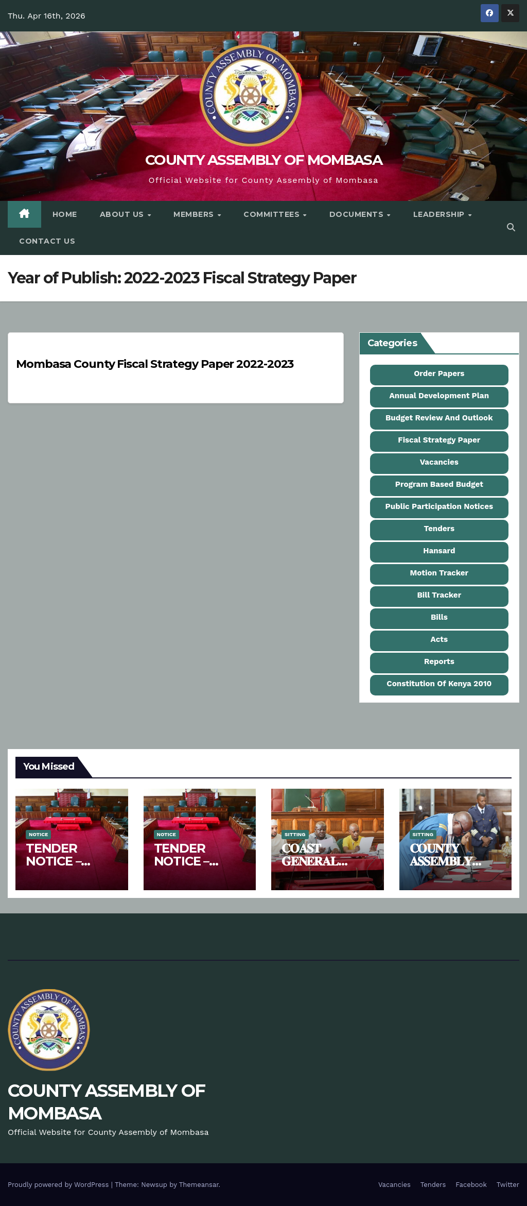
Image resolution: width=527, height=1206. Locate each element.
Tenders (439, 528)
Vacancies (439, 462)
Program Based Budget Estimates (439, 488)
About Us (123, 214)
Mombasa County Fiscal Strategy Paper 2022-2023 (154, 364)
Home (64, 214)
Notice (38, 834)
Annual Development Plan (439, 395)
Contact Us (47, 241)
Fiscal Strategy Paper (439, 440)
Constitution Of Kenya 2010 (439, 683)
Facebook (471, 1184)
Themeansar (199, 1184)
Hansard (439, 550)
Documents (357, 214)
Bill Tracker (439, 595)
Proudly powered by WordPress (59, 1184)
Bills (439, 617)
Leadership (440, 214)
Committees (272, 214)
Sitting (295, 834)
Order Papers (439, 373)
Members (194, 214)
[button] (511, 227)
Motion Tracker (439, 572)
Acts (439, 639)
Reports (439, 661)
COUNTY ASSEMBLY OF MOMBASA (263, 159)
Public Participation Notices (439, 506)
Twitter (508, 1184)
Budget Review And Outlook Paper (439, 421)
